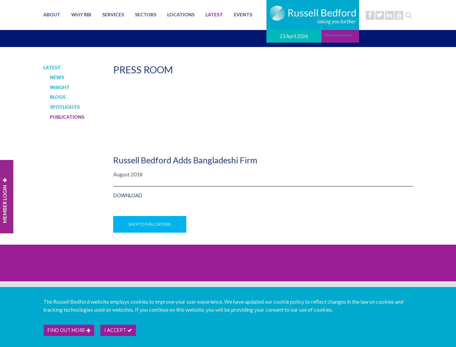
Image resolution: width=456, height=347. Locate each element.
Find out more (69, 330)
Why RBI (81, 14)
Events (243, 14)
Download (127, 195)
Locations (181, 14)
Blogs (57, 97)
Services (113, 14)
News (57, 77)
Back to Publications (150, 224)
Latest (214, 14)
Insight (60, 87)
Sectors (145, 14)
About (51, 14)
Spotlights (65, 107)
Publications (67, 117)
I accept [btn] (118, 330)
